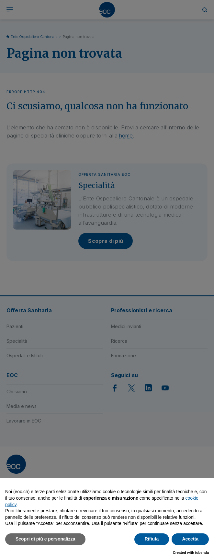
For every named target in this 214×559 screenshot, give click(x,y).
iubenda (202, 552)
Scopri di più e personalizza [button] (45, 538)
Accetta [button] (190, 538)
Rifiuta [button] (152, 538)
